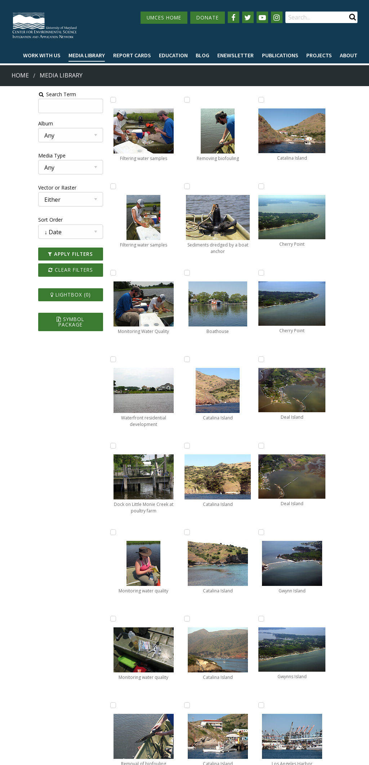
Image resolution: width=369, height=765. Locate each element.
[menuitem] (42, 55)
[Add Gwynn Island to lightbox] (300, 359)
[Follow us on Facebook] (233, 17)
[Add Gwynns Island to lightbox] (300, 446)
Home (20, 75)
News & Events (80, 699)
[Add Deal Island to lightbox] (300, 186)
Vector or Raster (24, 187)
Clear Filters (44, 269)
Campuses (18, 699)
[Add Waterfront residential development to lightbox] (94, 359)
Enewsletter (235, 55)
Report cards (132, 55)
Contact (147, 719)
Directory (17, 713)
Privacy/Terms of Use (139, 755)
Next (311, 636)
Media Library (86, 55)
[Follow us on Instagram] (277, 17)
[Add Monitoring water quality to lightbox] (94, 532)
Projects (319, 55)
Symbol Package (44, 319)
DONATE (207, 17)
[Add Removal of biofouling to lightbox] (163, 186)
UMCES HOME (164, 17)
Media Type (18, 155)
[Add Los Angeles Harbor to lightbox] (300, 532)
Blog (202, 55)
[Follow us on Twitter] (248, 17)
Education (173, 55)
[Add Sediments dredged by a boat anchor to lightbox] (163, 359)
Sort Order (17, 219)
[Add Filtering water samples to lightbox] (94, 100)
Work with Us (42, 55)
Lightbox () (44, 294)
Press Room (76, 726)
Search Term (24, 94)
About (348, 55)
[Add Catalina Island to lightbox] (163, 532)
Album (12, 123)
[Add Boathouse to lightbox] (163, 446)
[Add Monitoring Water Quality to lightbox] (94, 273)
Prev (138, 636)
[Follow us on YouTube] (262, 17)
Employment (77, 713)
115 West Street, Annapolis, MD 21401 (180, 687)
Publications (280, 55)
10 (288, 636)
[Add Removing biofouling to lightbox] (163, 273)
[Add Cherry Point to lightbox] (232, 532)
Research (16, 726)
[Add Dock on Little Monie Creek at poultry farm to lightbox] (94, 446)
